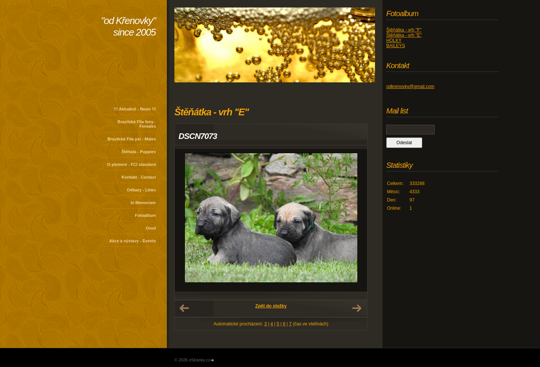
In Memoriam (143, 202)
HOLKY (394, 40)
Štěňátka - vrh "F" (404, 30)
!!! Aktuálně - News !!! (135, 109)
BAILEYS (395, 45)
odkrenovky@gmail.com (410, 86)
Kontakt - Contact (139, 177)
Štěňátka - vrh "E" (404, 35)
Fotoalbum (145, 215)
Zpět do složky (270, 306)
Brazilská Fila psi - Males (131, 139)
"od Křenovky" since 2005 (128, 26)
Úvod (151, 228)
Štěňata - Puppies (139, 151)
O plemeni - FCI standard (131, 164)
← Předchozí (184, 308)
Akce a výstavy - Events (132, 241)
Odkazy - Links (141, 190)
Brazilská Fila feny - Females (136, 123)
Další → (356, 308)
